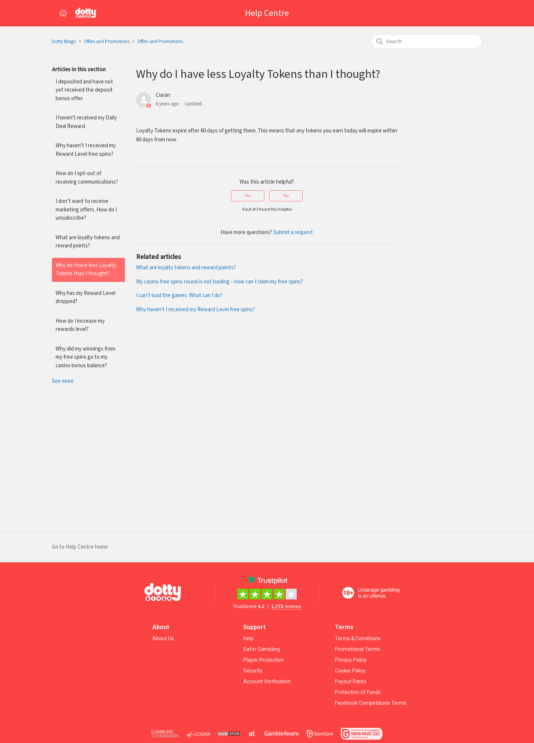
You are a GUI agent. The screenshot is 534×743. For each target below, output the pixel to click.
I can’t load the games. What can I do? (179, 295)
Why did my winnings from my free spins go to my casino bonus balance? (85, 357)
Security (253, 671)
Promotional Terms (357, 649)
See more (63, 381)
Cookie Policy (350, 671)
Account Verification (267, 681)
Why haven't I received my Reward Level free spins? (86, 150)
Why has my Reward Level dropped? (85, 297)
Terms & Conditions (357, 638)
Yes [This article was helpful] (248, 195)
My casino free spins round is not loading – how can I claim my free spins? (219, 281)
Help (248, 638)
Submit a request (293, 232)
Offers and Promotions (106, 42)
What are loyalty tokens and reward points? (88, 242)
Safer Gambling (261, 649)
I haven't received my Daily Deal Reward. (86, 122)
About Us (163, 638)
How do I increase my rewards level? (80, 325)
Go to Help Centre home (80, 546)
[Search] (426, 41)
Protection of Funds (358, 692)
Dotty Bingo (64, 42)
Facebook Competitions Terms (370, 703)
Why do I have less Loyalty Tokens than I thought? (86, 269)
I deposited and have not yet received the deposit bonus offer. (84, 90)
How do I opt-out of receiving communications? (87, 177)
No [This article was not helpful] (286, 195)
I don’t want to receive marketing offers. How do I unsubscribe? (86, 209)
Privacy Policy (351, 660)
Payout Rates (350, 681)
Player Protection (263, 660)
